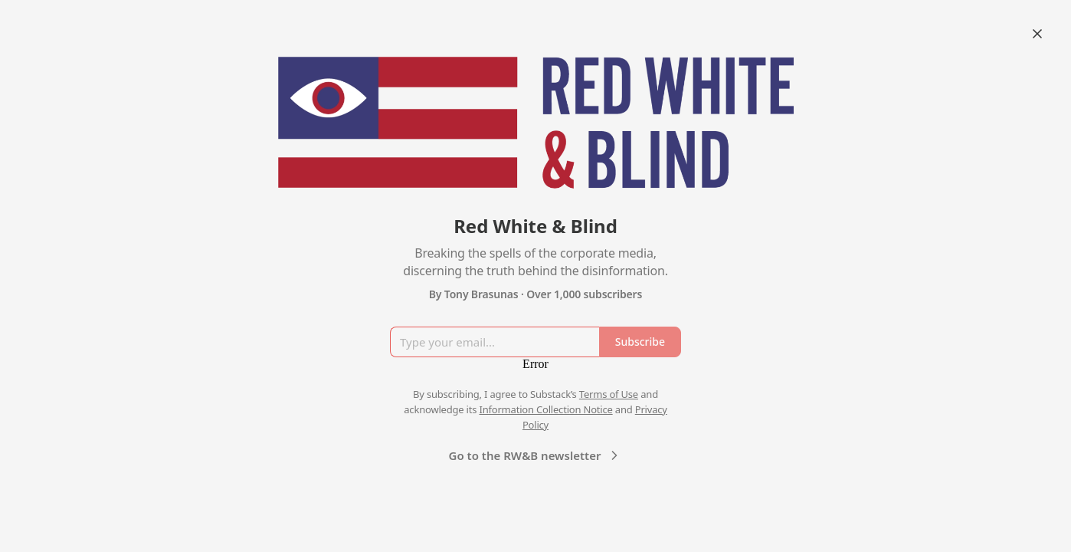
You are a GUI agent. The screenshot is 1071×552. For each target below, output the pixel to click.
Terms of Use (608, 394)
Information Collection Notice (545, 409)
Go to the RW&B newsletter (536, 455)
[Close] (1037, 33)
